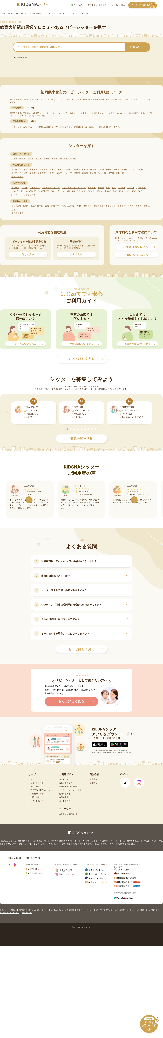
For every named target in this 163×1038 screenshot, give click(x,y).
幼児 (115, 191)
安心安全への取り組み (97, 5)
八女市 (85, 169)
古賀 (47, 206)
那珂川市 (120, 173)
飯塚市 (61, 169)
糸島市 (111, 173)
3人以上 (130, 188)
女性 (114, 188)
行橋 (13, 209)
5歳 (78, 191)
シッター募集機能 (98, 389)
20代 (121, 191)
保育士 (25, 188)
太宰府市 (42, 173)
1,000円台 (141, 188)
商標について (27, 913)
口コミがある (30, 195)
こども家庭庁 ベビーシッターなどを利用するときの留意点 (136, 910)
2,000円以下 (30, 191)
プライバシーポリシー (85, 910)
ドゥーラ (92, 188)
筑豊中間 (55, 206)
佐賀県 (22, 158)
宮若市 (77, 173)
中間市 (125, 169)
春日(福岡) (16, 206)
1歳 (57, 191)
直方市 (53, 169)
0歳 (52, 191)
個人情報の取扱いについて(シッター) (32, 910)
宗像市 (33, 173)
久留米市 (44, 169)
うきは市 (68, 173)
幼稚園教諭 (35, 188)
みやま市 (102, 173)
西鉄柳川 (122, 206)
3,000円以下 (43, 191)
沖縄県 (73, 158)
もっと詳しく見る (85, 649)
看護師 (101, 188)
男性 (108, 188)
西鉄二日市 (110, 206)
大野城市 (23, 173)
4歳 (73, 191)
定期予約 (15, 188)
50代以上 (142, 191)
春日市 (14, 173)
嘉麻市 (85, 173)
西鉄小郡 (87, 206)
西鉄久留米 (98, 206)
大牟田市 (34, 169)
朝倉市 (93, 173)
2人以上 (121, 188)
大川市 (101, 169)
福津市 (59, 173)
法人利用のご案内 (117, 5)
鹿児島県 (64, 158)
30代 (127, 191)
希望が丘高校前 (68, 206)
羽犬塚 (131, 206)
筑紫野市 (142, 169)
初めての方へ (77, 5)
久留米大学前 (37, 206)
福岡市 (25, 169)
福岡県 (14, 158)
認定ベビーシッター (51, 188)
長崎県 (31, 158)
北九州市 (15, 169)
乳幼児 (108, 191)
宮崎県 (55, 158)
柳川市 (77, 169)
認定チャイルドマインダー (74, 188)
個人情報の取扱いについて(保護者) (61, 910)
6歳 (84, 191)
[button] (67, 429)
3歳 (68, 191)
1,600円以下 (17, 191)
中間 (79, 206)
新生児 (100, 191)
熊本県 (39, 158)
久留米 (26, 206)
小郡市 (133, 169)
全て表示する (17, 177)
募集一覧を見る (86, 438)
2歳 (63, 191)
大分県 (47, 158)
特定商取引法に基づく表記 (9, 913)
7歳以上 (91, 191)
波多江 (147, 206)
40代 (134, 191)
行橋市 (109, 169)
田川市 (69, 169)
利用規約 (13, 910)
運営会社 (3, 910)
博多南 (139, 206)
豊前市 (117, 169)
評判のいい (16, 195)
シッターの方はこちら (144, 5)
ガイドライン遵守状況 (104, 910)
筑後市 (93, 169)
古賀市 (51, 173)
